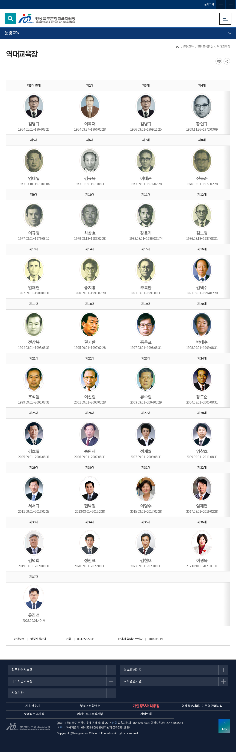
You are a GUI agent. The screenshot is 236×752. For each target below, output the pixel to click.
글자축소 (220, 4)
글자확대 (230, 4)
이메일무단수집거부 (90, 714)
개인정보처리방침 (146, 706)
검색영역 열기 (10, 18)
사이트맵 (146, 714)
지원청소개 (32, 706)
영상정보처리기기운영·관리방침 (202, 706)
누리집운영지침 (34, 714)
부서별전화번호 (90, 706)
